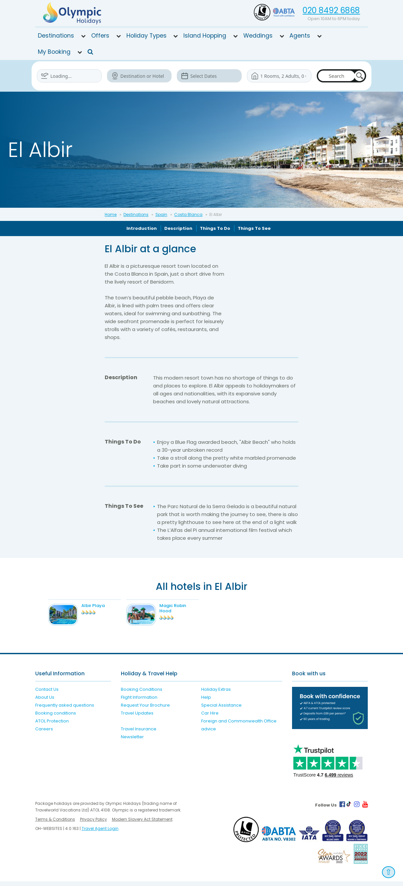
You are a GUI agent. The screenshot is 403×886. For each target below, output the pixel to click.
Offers (100, 36)
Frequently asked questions (64, 710)
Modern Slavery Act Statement (142, 824)
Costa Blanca (188, 214)
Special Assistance (221, 710)
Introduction (141, 228)
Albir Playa (99, 605)
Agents (299, 36)
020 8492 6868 (331, 10)
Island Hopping (204, 36)
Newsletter (132, 741)
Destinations (56, 36)
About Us (44, 702)
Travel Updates (137, 718)
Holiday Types (146, 36)
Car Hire (210, 718)
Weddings (258, 36)
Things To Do (215, 228)
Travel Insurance (138, 733)
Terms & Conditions (55, 824)
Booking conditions (55, 718)
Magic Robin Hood (179, 608)
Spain (161, 214)
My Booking (54, 52)
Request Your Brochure (145, 710)
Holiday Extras (216, 694)
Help (206, 702)
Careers (44, 733)
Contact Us (47, 694)
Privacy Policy (93, 824)
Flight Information (139, 702)
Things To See (254, 228)
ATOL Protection (52, 725)
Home (111, 214)
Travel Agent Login (100, 833)
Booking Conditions (141, 694)
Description (178, 228)
